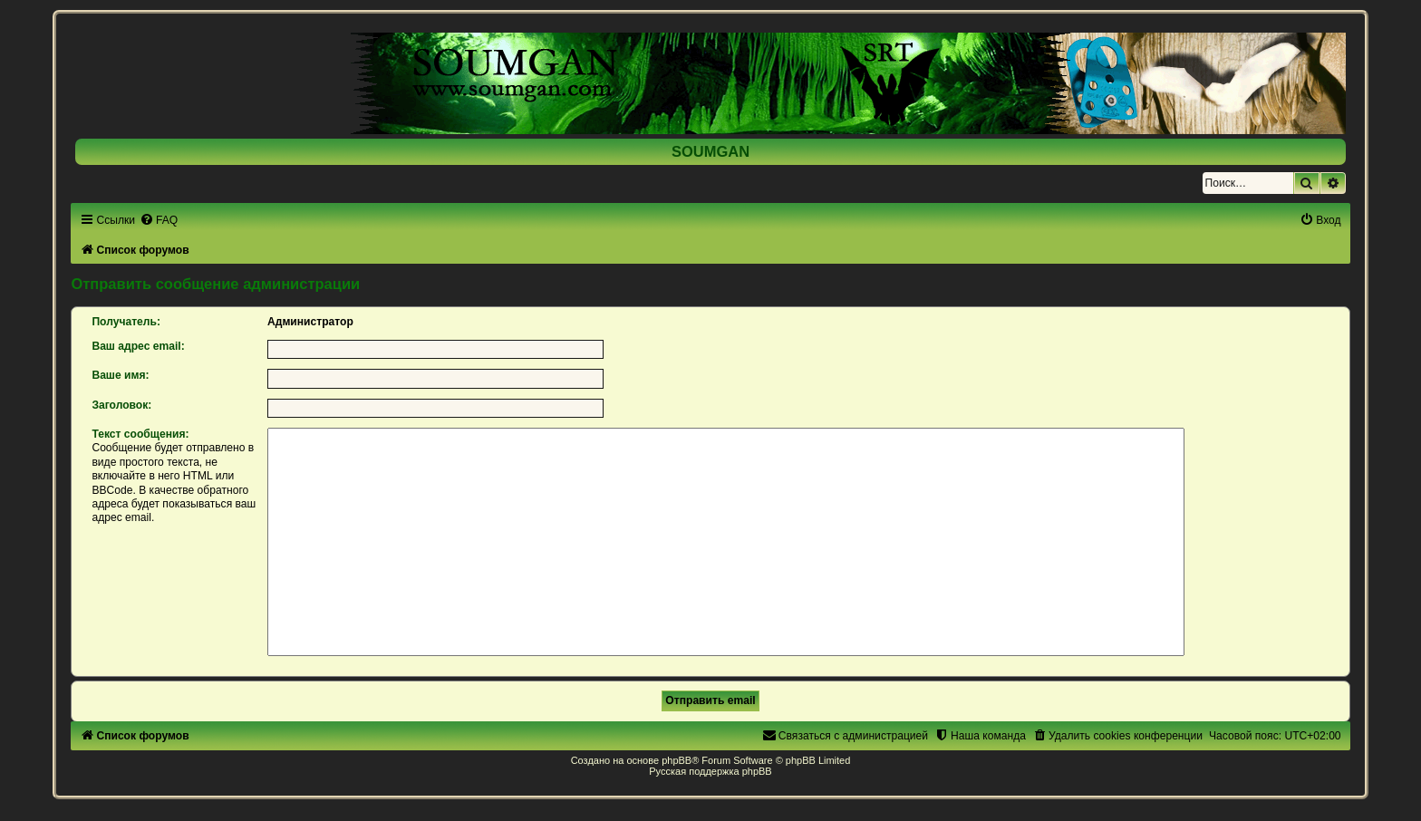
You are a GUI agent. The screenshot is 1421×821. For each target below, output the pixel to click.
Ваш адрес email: (138, 346)
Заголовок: (121, 405)
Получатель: (126, 321)
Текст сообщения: (140, 434)
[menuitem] (159, 220)
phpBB (676, 760)
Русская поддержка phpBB (710, 771)
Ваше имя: (120, 375)
